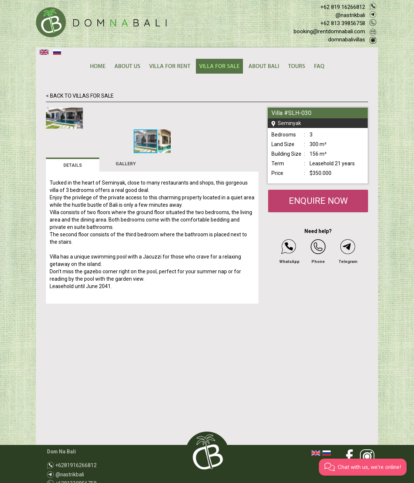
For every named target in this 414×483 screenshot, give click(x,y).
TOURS (296, 66)
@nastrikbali (350, 15)
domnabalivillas (346, 39)
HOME (98, 66)
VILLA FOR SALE (219, 66)
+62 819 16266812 (342, 7)
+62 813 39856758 (342, 23)
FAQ (319, 66)
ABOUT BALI (263, 66)
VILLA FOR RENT (169, 66)
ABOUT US (127, 66)
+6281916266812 (76, 465)
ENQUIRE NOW (318, 201)
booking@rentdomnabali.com (329, 31)
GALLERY (126, 264)
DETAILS (72, 265)
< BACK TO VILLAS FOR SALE (80, 96)
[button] (252, 114)
